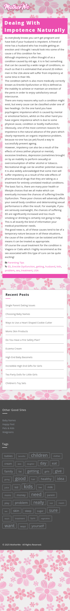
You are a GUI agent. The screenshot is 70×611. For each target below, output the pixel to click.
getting (40, 266)
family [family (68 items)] (8, 471)
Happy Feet (8, 424)
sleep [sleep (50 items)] (28, 510)
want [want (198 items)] (9, 525)
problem (10, 270)
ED (9, 266)
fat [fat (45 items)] (19, 471)
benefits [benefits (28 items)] (21, 456)
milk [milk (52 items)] (49, 486)
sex (18, 270)
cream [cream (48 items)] (7, 463)
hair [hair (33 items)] (33, 478)
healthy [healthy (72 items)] (45, 478)
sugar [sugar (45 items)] (40, 510)
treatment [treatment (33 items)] (20, 518)
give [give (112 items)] (57, 470)
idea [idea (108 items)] (60, 477)
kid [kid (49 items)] (16, 487)
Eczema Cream (14, 348)
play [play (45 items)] (6, 502)
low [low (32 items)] (39, 486)
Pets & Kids (8, 428)
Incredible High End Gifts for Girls (24, 365)
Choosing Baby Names (18, 314)
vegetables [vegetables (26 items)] (45, 518)
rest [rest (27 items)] (51, 502)
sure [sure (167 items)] (53, 509)
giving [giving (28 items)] (6, 479)
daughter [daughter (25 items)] (30, 463)
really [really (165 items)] (38, 502)
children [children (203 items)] (38, 455)
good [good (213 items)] (19, 478)
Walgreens (8, 432)
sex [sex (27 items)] (5, 511)
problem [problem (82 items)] (21, 502)
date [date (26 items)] (18, 463)
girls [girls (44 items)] (46, 470)
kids (59, 266)
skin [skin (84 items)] (16, 510)
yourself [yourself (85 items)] (37, 525)
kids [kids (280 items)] (27, 486)
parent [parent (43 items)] (50, 494)
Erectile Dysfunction (23, 266)
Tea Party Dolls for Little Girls (22, 374)
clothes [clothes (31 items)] (55, 455)
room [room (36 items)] (61, 502)
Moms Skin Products (17, 331)
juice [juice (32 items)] (6, 487)
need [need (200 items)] (36, 494)
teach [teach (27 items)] (6, 518)
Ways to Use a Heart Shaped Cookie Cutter (29, 322)
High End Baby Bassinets (19, 357)
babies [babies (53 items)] (7, 456)
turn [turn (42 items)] (32, 517)
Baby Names (9, 420)
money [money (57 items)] (20, 495)
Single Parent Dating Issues (20, 305)
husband (50, 266)
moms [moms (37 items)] (7, 495)
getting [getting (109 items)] (32, 470)
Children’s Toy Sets (16, 383)
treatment (27, 270)
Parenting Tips (16, 262)
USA (36, 270)
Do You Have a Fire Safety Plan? (23, 339)
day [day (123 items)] (42, 462)
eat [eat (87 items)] (53, 462)
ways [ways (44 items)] (23, 526)
